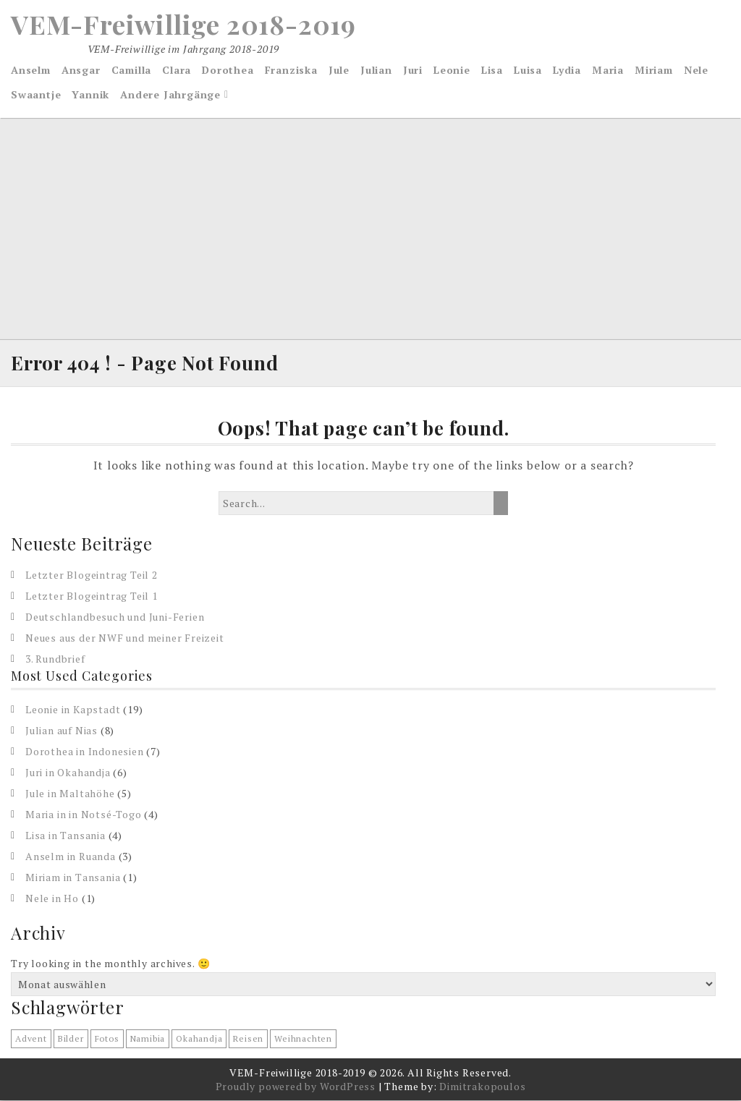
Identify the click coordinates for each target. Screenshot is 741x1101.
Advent (31, 1039)
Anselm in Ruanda (70, 856)
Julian (376, 70)
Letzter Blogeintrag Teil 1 (91, 596)
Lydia (567, 70)
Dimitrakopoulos (482, 1087)
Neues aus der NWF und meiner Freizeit (124, 638)
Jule (339, 70)
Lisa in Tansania (65, 835)
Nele (696, 70)
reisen (248, 1039)
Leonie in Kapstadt (72, 709)
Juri (413, 70)
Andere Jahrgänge (170, 94)
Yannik (90, 94)
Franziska (291, 70)
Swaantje (36, 94)
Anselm (31, 70)
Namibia (148, 1039)
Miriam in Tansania (72, 877)
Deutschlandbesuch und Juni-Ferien (114, 617)
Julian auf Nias (61, 730)
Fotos (107, 1039)
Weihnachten (303, 1039)
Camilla (131, 70)
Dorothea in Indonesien (84, 751)
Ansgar (81, 70)
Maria (608, 70)
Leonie (451, 70)
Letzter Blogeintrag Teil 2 (91, 575)
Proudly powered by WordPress (296, 1087)
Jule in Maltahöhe (70, 793)
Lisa (492, 70)
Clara (176, 70)
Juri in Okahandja (68, 772)
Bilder (71, 1039)
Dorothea (227, 70)
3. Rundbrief (55, 659)
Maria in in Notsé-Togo (83, 814)
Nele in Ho (52, 898)
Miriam (654, 70)
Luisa (528, 70)
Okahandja (199, 1039)
